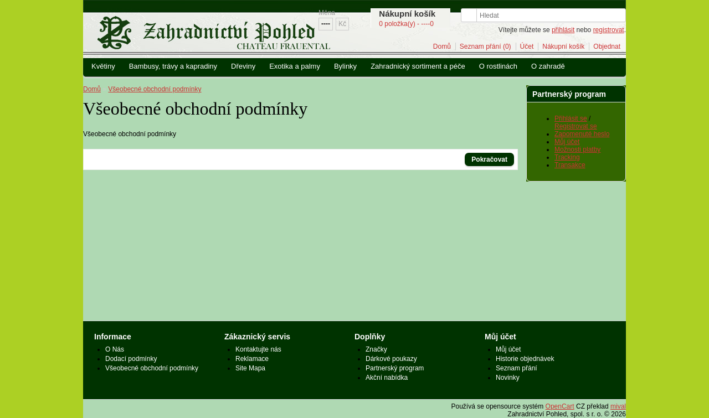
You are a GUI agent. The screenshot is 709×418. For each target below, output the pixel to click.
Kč (342, 24)
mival (618, 406)
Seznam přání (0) (485, 46)
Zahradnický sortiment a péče (418, 66)
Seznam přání (516, 368)
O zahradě (548, 66)
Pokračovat (489, 159)
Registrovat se (575, 126)
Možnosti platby (577, 149)
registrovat (608, 30)
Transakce (569, 165)
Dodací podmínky (131, 359)
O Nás (114, 349)
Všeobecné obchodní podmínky (154, 89)
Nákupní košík (563, 46)
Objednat (606, 46)
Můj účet (566, 142)
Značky (376, 349)
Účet (527, 46)
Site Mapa (250, 368)
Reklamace (252, 359)
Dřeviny (243, 66)
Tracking (567, 157)
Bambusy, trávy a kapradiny (173, 66)
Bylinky (345, 66)
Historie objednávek (525, 359)
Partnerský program (395, 368)
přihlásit (563, 30)
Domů (442, 46)
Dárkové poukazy (391, 359)
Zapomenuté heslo (581, 134)
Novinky (508, 377)
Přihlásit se (570, 118)
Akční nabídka (387, 377)
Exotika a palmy (294, 66)
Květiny (103, 66)
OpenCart (560, 406)
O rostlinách (498, 66)
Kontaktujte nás (258, 349)
